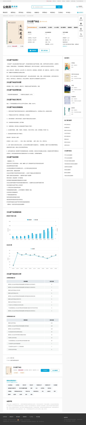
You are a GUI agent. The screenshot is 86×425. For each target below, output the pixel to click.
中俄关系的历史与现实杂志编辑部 (70, 163)
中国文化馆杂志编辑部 (68, 175)
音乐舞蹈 (55, 385)
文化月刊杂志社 (67, 133)
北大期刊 (50, 27)
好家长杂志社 (67, 145)
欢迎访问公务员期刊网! (7, 1)
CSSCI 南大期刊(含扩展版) (20, 15)
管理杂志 (44, 12)
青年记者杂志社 (67, 124)
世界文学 (24, 385)
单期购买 (22, 372)
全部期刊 (81, 12)
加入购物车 (55, 370)
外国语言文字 (47, 385)
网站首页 (5, 12)
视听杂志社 (66, 139)
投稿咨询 (34, 50)
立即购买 (45, 370)
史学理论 (42, 388)
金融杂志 (36, 12)
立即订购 (45, 50)
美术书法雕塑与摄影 (23, 388)
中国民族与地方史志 (18, 391)
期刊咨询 (18, 416)
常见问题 (38, 416)
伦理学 (14, 394)
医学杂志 (21, 12)
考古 (43, 391)
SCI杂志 (63, 1)
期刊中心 (54, 1)
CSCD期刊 (56, 27)
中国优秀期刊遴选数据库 (13, 94)
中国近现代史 (35, 391)
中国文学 (31, 385)
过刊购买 (16, 372)
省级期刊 (76, 27)
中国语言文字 (39, 385)
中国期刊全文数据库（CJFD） (27, 94)
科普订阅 (59, 1)
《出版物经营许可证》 (16, 404)
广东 (50, 40)
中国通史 (9, 391)
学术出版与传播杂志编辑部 (69, 160)
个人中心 (31, 416)
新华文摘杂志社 (67, 136)
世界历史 (49, 388)
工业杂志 (60, 12)
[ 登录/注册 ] (73, 1)
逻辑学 (9, 394)
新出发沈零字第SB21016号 (15, 421)
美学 (26, 394)
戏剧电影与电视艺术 (12, 388)
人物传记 (48, 391)
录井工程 (10, 357)
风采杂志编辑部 (67, 169)
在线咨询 (80, 7)
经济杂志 (29, 12)
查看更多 (65, 46)
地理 (31, 388)
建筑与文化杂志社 (67, 130)
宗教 (31, 394)
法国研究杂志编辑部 (68, 166)
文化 (36, 388)
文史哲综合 (10, 385)
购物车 (49, 1)
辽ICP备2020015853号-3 (12, 419)
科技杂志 (52, 12)
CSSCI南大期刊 (42, 27)
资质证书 (11, 416)
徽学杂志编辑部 (67, 172)
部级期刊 (70, 27)
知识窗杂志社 (67, 127)
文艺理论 (17, 385)
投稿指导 (68, 1)
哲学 (55, 391)
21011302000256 (27, 419)
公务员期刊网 (11, 15)
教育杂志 (13, 12)
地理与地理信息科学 (13, 360)
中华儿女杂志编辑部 (68, 155)
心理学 (20, 394)
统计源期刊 (63, 27)
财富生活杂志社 (67, 142)
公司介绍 (5, 416)
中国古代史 (27, 391)
